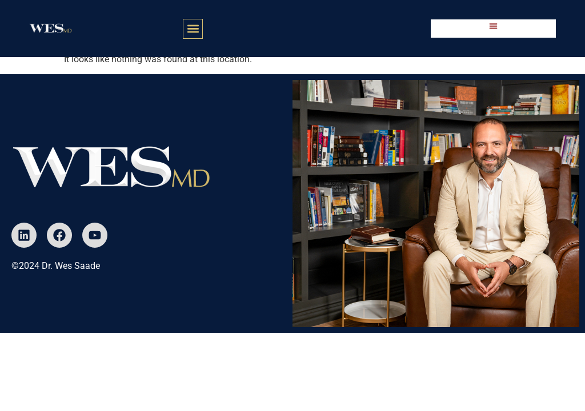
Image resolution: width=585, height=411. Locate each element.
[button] (193, 29)
